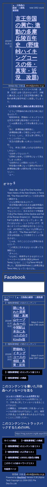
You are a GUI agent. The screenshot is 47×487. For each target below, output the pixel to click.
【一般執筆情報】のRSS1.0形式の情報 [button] (21, 458)
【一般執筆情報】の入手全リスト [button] (19, 452)
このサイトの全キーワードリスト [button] (19, 463)
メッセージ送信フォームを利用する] (23, 396)
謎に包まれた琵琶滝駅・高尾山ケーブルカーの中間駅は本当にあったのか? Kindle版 (20, 323)
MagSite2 (21, 477)
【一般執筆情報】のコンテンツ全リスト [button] (22, 372)
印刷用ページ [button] (10, 469)
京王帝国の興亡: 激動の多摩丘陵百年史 (26, 106)
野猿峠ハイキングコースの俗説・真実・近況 (19, 357)
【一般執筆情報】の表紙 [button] (15, 378)
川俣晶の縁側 (27, 297)
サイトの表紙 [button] (10, 440)
